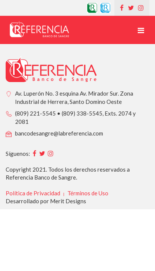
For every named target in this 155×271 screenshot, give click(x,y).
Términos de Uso (87, 193)
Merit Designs (68, 201)
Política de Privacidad (33, 193)
